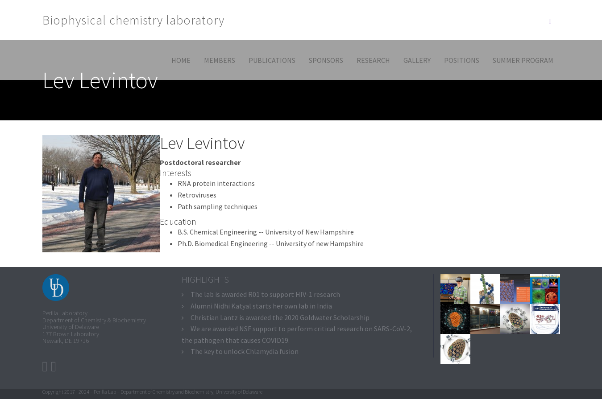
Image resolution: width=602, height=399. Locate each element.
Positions (461, 60)
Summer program (523, 60)
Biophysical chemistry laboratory (133, 20)
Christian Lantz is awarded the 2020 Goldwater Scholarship (280, 317)
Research (373, 60)
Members (219, 60)
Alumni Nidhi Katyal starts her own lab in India (261, 305)
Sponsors (326, 60)
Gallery (417, 60)
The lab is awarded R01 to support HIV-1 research (265, 294)
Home (181, 60)
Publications (272, 60)
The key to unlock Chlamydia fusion (245, 351)
